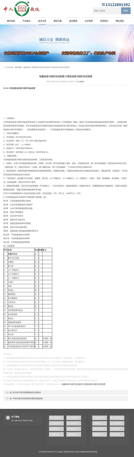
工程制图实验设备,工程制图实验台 (117, 429)
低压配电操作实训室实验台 (57, 434)
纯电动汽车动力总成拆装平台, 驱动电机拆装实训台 (100, 434)
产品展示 (27, 21)
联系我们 (104, 21)
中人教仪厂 (81, 82)
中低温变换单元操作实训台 (74, 434)
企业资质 (89, 21)
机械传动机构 (85, 452)
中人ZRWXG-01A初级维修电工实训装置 (57, 418)
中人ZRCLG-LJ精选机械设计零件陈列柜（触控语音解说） (117, 418)
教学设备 (11, 21)
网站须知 (120, 21)
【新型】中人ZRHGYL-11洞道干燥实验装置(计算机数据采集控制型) (100, 423)
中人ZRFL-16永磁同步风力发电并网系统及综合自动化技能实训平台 (100, 418)
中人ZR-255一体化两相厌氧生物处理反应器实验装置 (74, 423)
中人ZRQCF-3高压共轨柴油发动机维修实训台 (117, 423)
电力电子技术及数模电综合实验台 (26, 392)
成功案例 (73, 21)
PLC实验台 (59, 452)
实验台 (10, 156)
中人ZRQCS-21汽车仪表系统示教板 (57, 423)
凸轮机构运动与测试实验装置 (57, 429)
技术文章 (42, 21)
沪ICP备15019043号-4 (47, 452)
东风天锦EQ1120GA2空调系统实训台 (100, 429)
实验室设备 (68, 452)
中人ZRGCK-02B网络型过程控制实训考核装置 (74, 418)
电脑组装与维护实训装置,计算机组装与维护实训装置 (83, 384)
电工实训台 (76, 452)
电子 (13, 342)
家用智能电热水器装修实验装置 (74, 429)
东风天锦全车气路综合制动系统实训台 (117, 434)
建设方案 (58, 21)
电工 (10, 338)
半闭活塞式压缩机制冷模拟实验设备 (27, 398)
